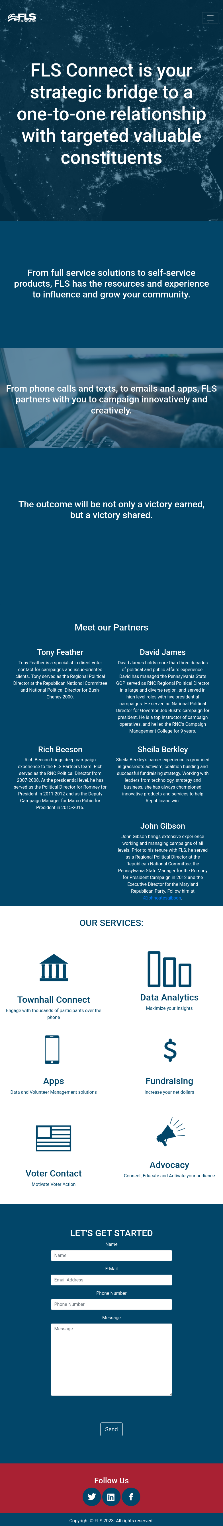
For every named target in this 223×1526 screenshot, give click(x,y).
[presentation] (94, 1411)
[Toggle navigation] (210, 18)
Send (111, 1429)
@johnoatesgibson (162, 898)
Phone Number (111, 1293)
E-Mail (111, 1268)
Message (111, 1317)
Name (111, 1244)
